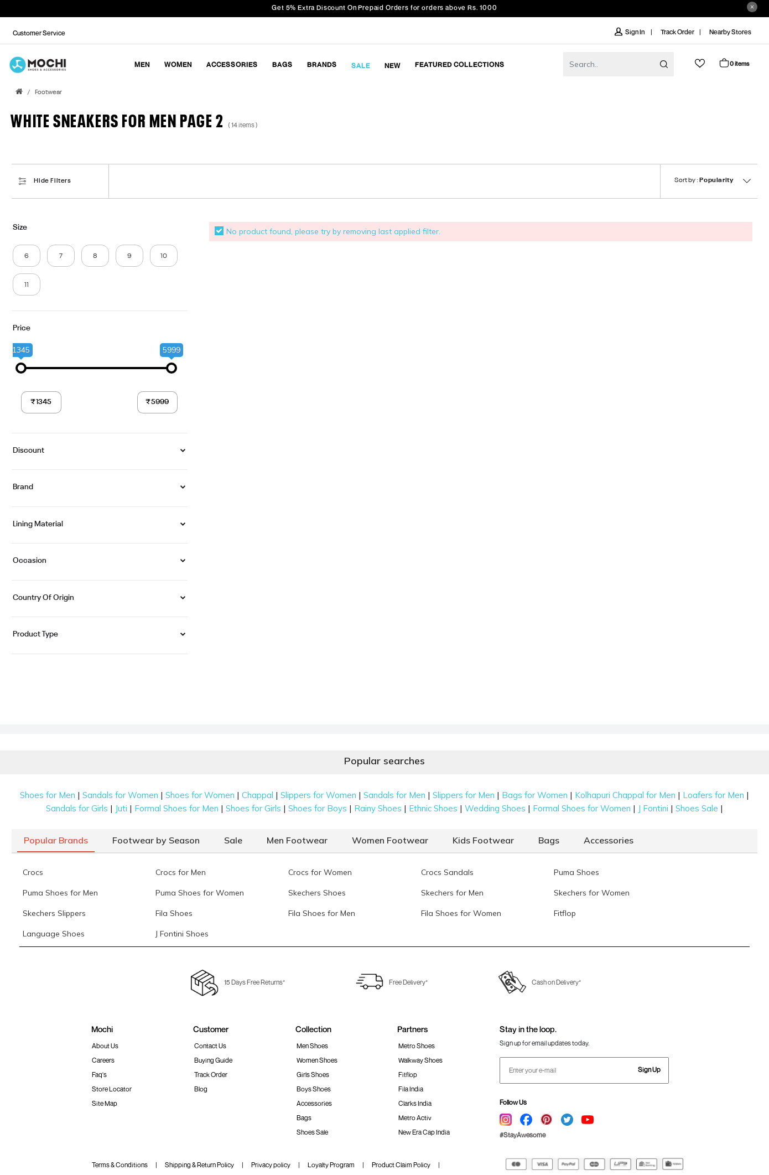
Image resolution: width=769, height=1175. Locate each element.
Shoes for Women (200, 795)
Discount (28, 450)
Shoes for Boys (317, 808)
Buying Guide (213, 1060)
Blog (200, 1089)
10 (163, 256)
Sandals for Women (120, 795)
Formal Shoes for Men (176, 808)
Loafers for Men (713, 795)
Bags (304, 1118)
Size (20, 227)
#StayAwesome (522, 1135)
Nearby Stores (730, 32)
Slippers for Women (318, 795)
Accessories (314, 1103)
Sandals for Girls (77, 808)
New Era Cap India (424, 1132)
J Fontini (653, 808)
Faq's (99, 1074)
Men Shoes (312, 1046)
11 (26, 285)
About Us (105, 1046)
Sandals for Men (394, 795)
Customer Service (39, 33)
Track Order (677, 32)
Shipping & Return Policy (199, 1165)
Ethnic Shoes (433, 808)
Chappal (257, 795)
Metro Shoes (416, 1046)
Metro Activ (415, 1118)
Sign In (630, 32)
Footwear (48, 92)
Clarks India (415, 1103)
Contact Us (210, 1046)
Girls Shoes (313, 1074)
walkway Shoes (420, 1060)
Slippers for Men (464, 795)
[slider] (21, 368)
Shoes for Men (47, 795)
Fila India (410, 1089)
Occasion (29, 561)
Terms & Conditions (120, 1165)
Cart (734, 63)
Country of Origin (43, 598)
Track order (210, 1074)
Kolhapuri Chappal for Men (625, 795)
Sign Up (649, 1069)
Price (21, 328)
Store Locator (112, 1089)
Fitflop (407, 1074)
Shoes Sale (697, 808)
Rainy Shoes (378, 808)
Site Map (104, 1103)
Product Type (35, 634)
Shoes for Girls (253, 808)
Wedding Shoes (495, 808)
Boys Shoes (314, 1089)
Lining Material (38, 524)
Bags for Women (535, 795)
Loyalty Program (331, 1165)
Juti (121, 808)
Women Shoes (317, 1060)
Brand (23, 487)
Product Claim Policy (401, 1165)
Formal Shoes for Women (582, 808)
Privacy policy (270, 1165)
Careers (103, 1060)
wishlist (699, 63)
